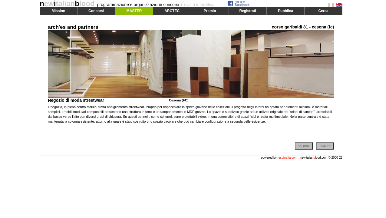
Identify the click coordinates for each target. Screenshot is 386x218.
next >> (325, 145)
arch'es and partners (73, 27)
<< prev (303, 145)
